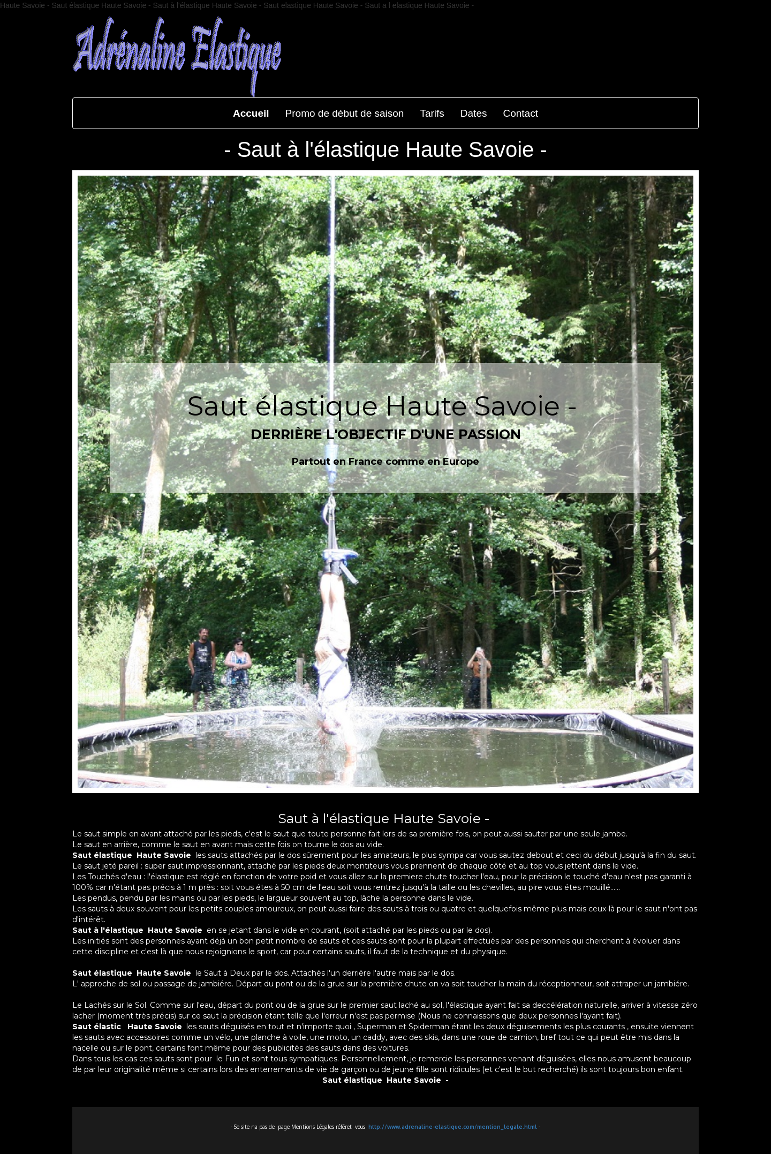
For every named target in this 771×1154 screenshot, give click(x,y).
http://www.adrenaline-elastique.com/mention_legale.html (452, 1126)
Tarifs (432, 113)
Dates (473, 113)
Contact (520, 113)
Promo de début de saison (344, 113)
